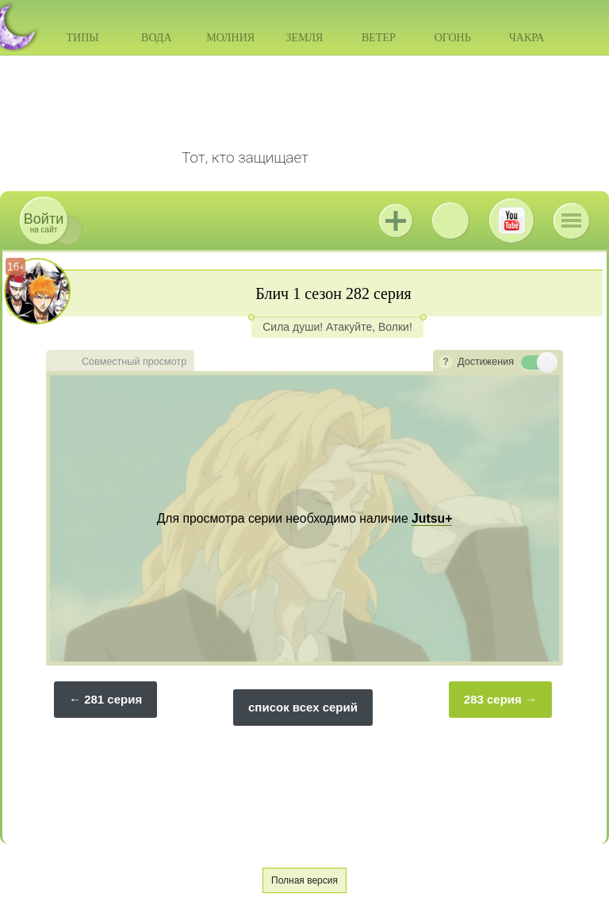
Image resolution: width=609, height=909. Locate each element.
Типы (82, 38)
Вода (156, 38)
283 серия (493, 699)
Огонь (453, 38)
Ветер (379, 38)
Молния (230, 38)
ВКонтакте (450, 220)
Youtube (511, 220)
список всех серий (303, 707)
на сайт (43, 222)
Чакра (527, 38)
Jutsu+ (395, 220)
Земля (305, 38)
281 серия (113, 699)
